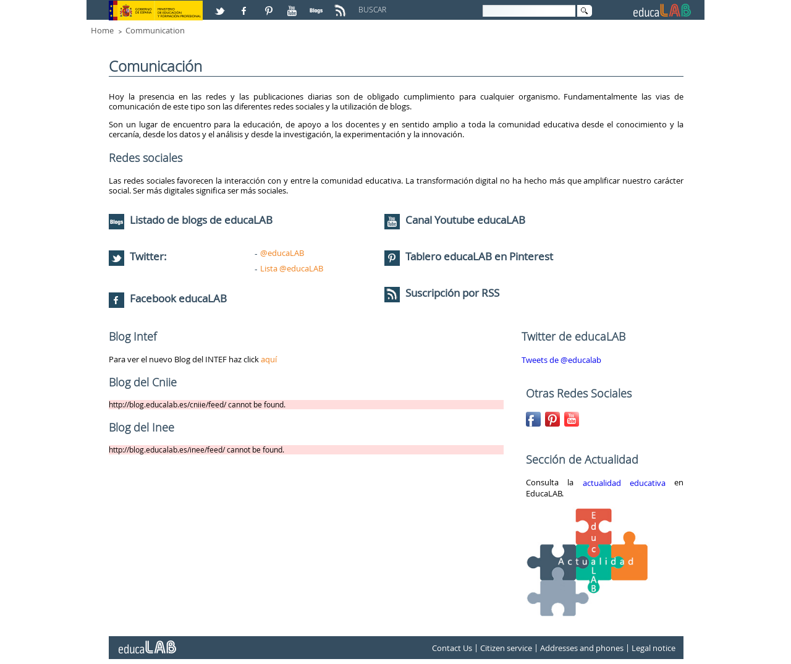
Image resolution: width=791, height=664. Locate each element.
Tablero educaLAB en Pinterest (479, 256)
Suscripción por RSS (441, 293)
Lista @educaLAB (291, 268)
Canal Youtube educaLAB (465, 220)
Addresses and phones (582, 647)
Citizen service (506, 647)
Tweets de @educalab (561, 359)
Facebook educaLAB (178, 298)
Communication (155, 30)
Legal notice (653, 647)
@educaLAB (282, 252)
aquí (269, 359)
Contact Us (452, 647)
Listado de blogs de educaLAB (191, 220)
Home (102, 30)
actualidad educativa (624, 482)
